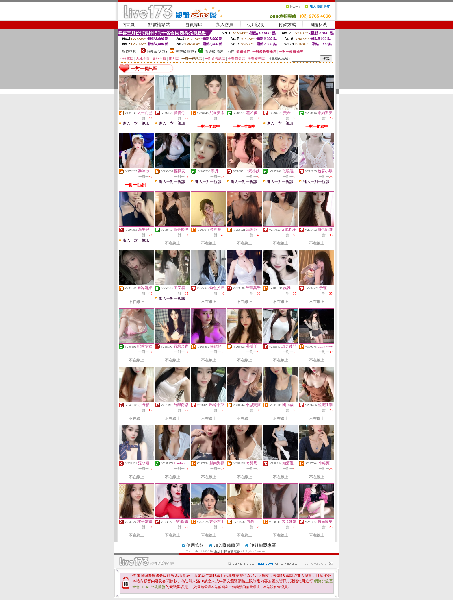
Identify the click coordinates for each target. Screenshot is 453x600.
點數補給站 (159, 24)
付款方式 (287, 24)
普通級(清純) (215, 51)
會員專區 (194, 24)
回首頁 (128, 24)
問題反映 (318, 24)
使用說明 (256, 24)
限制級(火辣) (157, 51)
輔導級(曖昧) (186, 51)
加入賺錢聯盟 (227, 545)
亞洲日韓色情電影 (227, 551)
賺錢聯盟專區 (263, 545)
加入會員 (224, 24)
